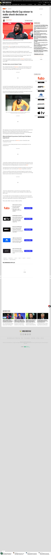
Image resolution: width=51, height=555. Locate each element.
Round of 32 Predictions (45, 0)
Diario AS (22, 59)
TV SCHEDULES (30, 4)
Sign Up (41, 82)
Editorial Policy (33, 341)
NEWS (3, 4)
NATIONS (39, 4)
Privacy (22, 341)
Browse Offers (28, 208)
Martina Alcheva (9, 19)
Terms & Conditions (27, 341)
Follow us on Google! (29, 20)
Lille (9, 46)
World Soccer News (12, 259)
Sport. (27, 165)
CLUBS (35, 4)
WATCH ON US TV (23, 4)
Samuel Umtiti (6, 259)
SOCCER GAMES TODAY (16, 4)
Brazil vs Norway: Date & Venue (37, 0)
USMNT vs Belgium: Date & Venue (17, 0)
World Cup (18, 140)
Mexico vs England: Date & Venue (27, 0)
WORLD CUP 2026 (8, 4)
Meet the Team (17, 341)
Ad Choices (38, 341)
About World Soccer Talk (11, 341)
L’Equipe (19, 168)
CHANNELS (45, 4)
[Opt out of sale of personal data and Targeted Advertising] (1, 553)
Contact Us (42, 341)
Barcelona (16, 66)
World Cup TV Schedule (9, 0)
